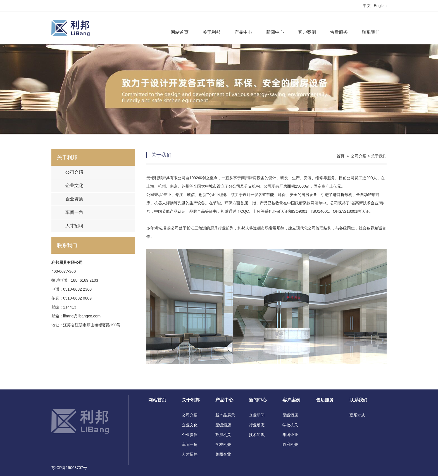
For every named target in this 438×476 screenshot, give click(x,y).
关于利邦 (211, 32)
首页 (340, 156)
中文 (367, 5)
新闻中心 (275, 32)
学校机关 (223, 444)
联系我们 (371, 32)
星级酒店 (223, 425)
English (380, 5)
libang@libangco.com (82, 316)
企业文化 (74, 185)
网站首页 (180, 32)
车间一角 (74, 212)
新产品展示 (225, 415)
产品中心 (243, 32)
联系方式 (357, 415)
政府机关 (223, 434)
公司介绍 (74, 172)
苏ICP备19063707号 (69, 467)
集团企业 (223, 454)
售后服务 (339, 32)
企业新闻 (257, 415)
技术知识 (257, 434)
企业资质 (74, 199)
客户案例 (307, 32)
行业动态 (257, 425)
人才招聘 (74, 225)
